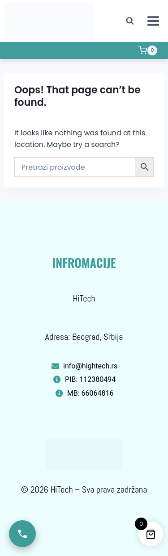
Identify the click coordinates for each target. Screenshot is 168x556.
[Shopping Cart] (147, 50)
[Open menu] (153, 21)
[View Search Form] (130, 21)
